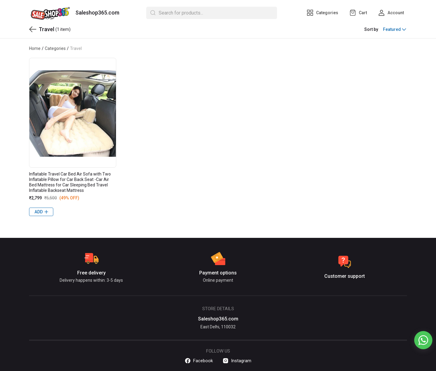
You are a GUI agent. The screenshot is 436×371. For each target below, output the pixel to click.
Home (35, 48)
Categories (55, 48)
